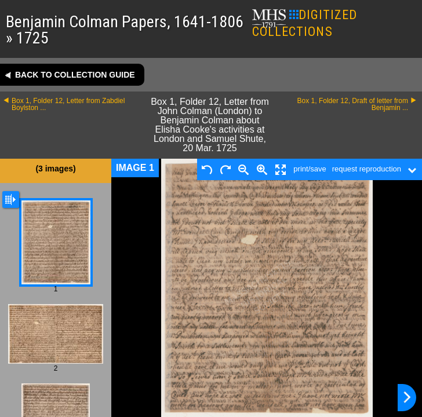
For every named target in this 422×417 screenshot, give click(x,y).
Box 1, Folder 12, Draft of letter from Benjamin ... (352, 104)
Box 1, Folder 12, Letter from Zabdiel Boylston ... (68, 104)
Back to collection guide (75, 74)
